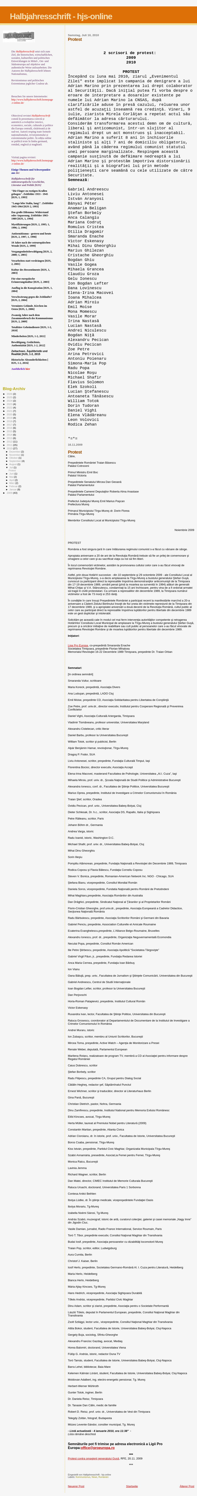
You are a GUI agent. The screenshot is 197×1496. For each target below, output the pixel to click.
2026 (10, 393)
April (12, 480)
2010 (10, 448)
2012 (10, 441)
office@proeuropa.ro (98, 1448)
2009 (10, 492)
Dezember (15, 451)
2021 (10, 411)
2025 (10, 397)
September (15, 461)
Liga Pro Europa (78, 645)
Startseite (132, 1486)
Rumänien (103, 1477)
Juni (12, 473)
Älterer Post (187, 1486)
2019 (10, 417)
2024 (10, 400)
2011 (10, 445)
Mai (11, 477)
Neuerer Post (76, 1486)
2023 (10, 404)
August (13, 464)
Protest (12, 470)
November (15, 455)
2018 (10, 421)
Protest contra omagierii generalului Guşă (93, 1458)
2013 (10, 438)
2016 (10, 427)
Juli (11, 467)
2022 (10, 407)
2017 (10, 424)
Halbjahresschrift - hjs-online (61, 16)
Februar (13, 486)
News (94, 1477)
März (12, 483)
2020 (10, 414)
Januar (13, 489)
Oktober (14, 458)
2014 (10, 434)
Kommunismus (83, 1477)
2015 (10, 431)
